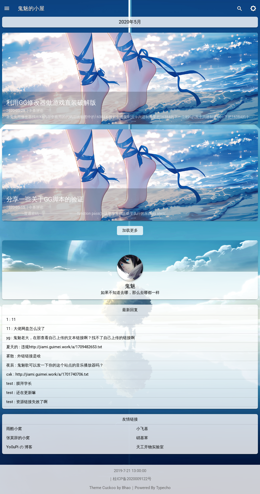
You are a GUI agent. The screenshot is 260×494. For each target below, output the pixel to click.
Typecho (163, 488)
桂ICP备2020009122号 (132, 479)
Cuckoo (109, 488)
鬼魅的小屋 (31, 8)
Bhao (126, 488)
